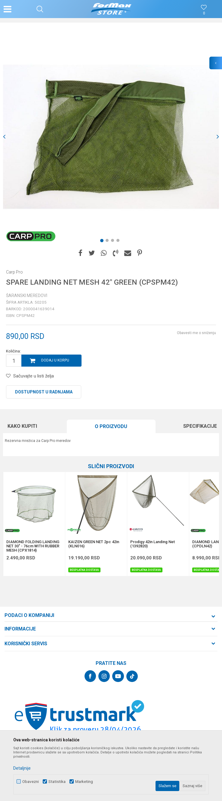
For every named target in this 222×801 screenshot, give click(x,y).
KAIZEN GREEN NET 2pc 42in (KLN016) (93, 544)
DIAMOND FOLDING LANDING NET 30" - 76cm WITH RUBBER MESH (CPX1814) (32, 546)
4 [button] (119, 241)
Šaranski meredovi (26, 295)
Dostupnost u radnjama (43, 392)
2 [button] (108, 241)
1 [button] (103, 241)
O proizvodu (111, 426)
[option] (111, 137)
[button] (39, 9)
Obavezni (30, 781)
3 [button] (114, 241)
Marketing (84, 781)
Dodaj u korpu (55, 360)
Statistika (57, 781)
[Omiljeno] (204, 13)
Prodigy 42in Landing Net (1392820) (152, 544)
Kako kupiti (22, 426)
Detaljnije (22, 768)
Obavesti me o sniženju (196, 333)
